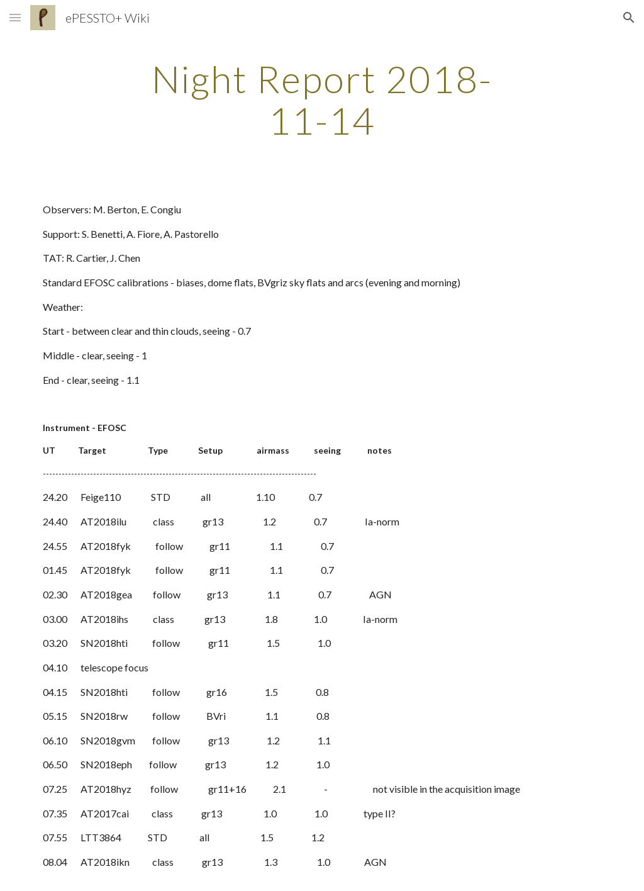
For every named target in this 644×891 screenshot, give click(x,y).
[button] (15, 17)
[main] (322, 99)
